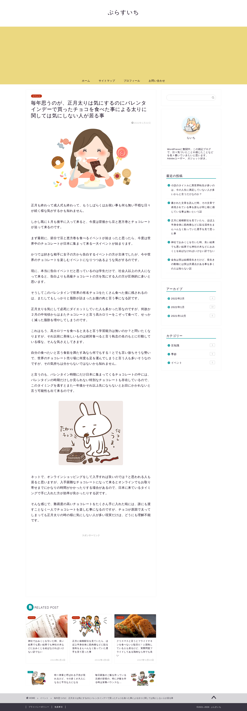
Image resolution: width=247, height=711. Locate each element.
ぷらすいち (123, 12)
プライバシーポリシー (39, 707)
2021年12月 (193, 315)
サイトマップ (107, 80)
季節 (193, 354)
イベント (36, 96)
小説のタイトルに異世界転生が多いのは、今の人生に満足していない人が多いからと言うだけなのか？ (193, 189)
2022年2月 (193, 298)
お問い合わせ (157, 80)
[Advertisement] (123, 51)
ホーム (86, 80)
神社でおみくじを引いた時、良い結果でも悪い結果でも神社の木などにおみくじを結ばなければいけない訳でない (193, 246)
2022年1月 (193, 307)
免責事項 (58, 707)
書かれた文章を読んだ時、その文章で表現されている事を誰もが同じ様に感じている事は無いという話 (193, 207)
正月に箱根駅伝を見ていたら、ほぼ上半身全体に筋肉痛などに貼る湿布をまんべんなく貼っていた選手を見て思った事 (193, 227)
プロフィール (132, 80)
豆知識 (193, 345)
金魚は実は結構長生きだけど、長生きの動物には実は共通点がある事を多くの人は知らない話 (193, 264)
